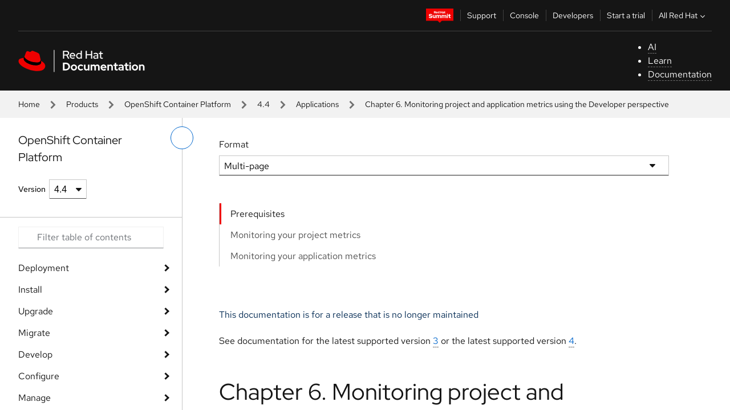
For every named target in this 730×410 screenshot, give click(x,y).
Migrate (34, 333)
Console (524, 15)
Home (29, 104)
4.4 (263, 104)
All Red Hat (683, 15)
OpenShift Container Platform (177, 104)
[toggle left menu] (182, 137)
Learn (660, 61)
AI (652, 47)
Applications (317, 104)
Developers (573, 15)
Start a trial (626, 15)
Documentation (680, 74)
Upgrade (35, 311)
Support (481, 15)
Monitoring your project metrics (295, 235)
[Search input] (91, 237)
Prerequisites (257, 214)
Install (30, 290)
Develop (35, 354)
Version (32, 189)
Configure (38, 376)
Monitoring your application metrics (303, 256)
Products (82, 104)
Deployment (43, 268)
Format (234, 144)
